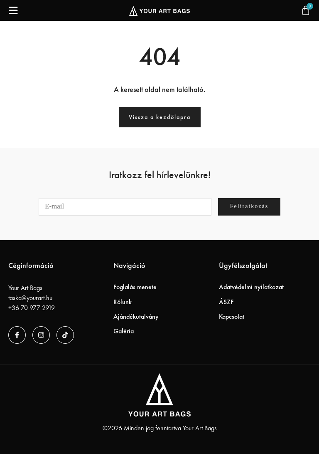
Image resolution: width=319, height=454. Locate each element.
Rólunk (122, 302)
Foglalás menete (135, 287)
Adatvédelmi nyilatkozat (251, 287)
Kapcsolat (231, 316)
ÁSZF (226, 302)
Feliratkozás (249, 206)
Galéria (123, 331)
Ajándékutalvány (136, 316)
